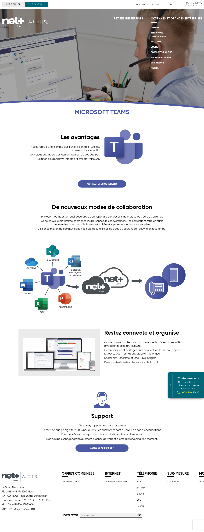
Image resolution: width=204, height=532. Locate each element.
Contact (157, 4)
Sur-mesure (157, 62)
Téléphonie (157, 32)
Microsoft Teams (161, 57)
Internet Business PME (116, 481)
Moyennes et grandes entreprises (176, 18)
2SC (139, 500)
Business (37, 4)
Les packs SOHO (70, 481)
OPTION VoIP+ (158, 36)
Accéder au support (102, 448)
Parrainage (142, 4)
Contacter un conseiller (102, 183)
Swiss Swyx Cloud (161, 52)
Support (170, 4)
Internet (156, 27)
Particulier (13, 4)
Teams (140, 506)
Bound (154, 46)
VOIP (139, 481)
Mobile (154, 67)
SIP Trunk (156, 41)
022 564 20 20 (191, 387)
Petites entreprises (128, 18)
